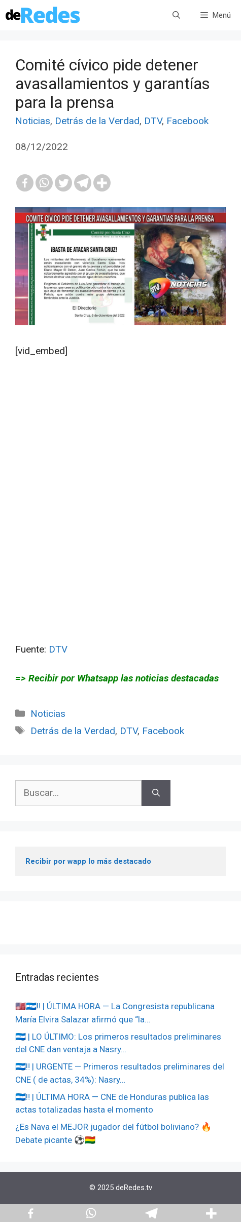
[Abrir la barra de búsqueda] (176, 15)
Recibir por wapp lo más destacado (88, 861)
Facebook (187, 121)
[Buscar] (156, 793)
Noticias (32, 121)
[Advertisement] (120, 522)
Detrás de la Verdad (97, 121)
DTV (153, 121)
